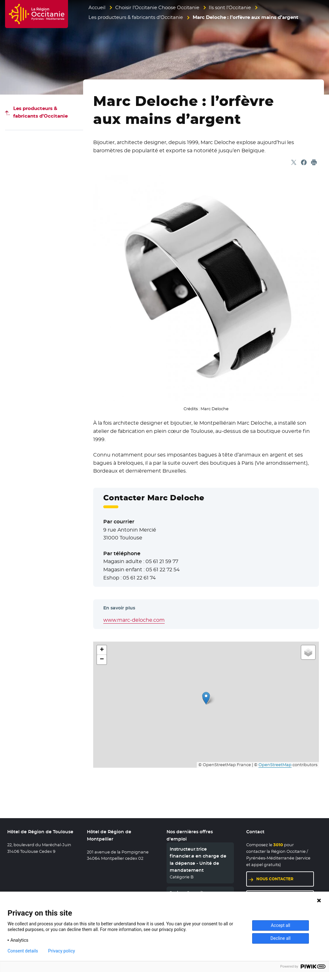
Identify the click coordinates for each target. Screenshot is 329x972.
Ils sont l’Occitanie (230, 7)
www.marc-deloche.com (134, 620)
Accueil (96, 7)
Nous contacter (285, 878)
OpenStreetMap (275, 764)
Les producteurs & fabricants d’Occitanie (135, 17)
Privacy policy (61, 950)
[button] (206, 698)
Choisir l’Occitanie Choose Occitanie (157, 7)
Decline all (280, 938)
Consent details (23, 950)
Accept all (280, 925)
